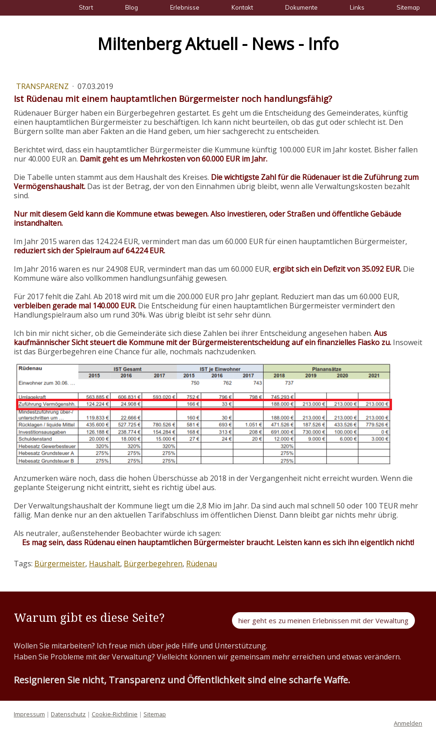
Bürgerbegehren (153, 563)
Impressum (29, 714)
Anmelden (408, 723)
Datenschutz (68, 714)
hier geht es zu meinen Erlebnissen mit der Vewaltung (323, 620)
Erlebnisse (184, 7)
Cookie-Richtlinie (115, 714)
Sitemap (408, 7)
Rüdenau (201, 563)
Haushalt (104, 563)
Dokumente (301, 7)
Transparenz (43, 86)
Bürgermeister (59, 563)
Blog (131, 7)
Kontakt (242, 7)
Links (357, 7)
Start (86, 7)
